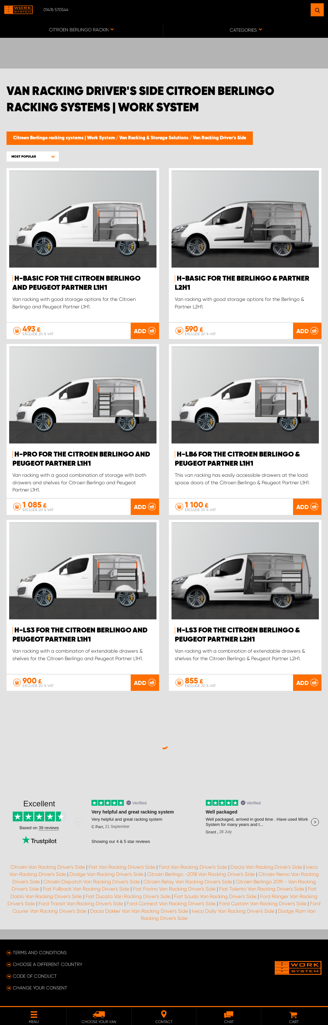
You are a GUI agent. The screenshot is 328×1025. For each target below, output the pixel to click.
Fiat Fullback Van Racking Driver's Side (86, 889)
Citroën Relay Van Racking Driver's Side (187, 882)
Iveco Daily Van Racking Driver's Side (233, 911)
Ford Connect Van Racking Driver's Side (171, 904)
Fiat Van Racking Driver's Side (122, 867)
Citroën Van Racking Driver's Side (47, 867)
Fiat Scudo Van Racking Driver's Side (215, 896)
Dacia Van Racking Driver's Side (266, 867)
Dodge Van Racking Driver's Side (106, 874)
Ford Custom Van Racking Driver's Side (262, 904)
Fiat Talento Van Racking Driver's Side (261, 889)
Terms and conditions (40, 952)
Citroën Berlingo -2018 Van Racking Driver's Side (201, 874)
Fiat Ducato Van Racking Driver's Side (128, 896)
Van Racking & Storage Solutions (154, 138)
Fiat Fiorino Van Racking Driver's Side (174, 889)
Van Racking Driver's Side (219, 138)
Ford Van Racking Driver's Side (193, 867)
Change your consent (40, 987)
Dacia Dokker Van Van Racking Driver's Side (139, 911)
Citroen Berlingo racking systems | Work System (64, 138)
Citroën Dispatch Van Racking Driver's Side (91, 882)
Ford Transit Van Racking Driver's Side (81, 904)
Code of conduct (35, 976)
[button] (33, 156)
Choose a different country (47, 964)
